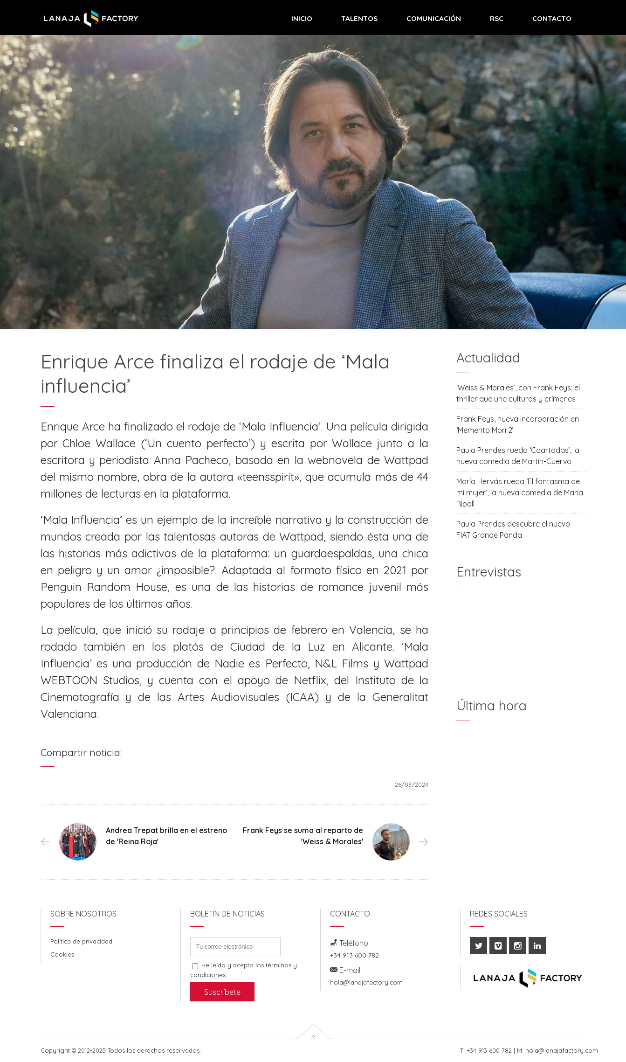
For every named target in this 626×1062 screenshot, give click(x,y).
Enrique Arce (73, 426)
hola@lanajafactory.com (366, 982)
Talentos (359, 18)
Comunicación (433, 18)
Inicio (301, 18)
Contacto (551, 18)
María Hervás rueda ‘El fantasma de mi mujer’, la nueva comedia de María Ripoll (519, 492)
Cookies (62, 954)
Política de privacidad (81, 941)
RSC (496, 18)
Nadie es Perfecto (261, 663)
